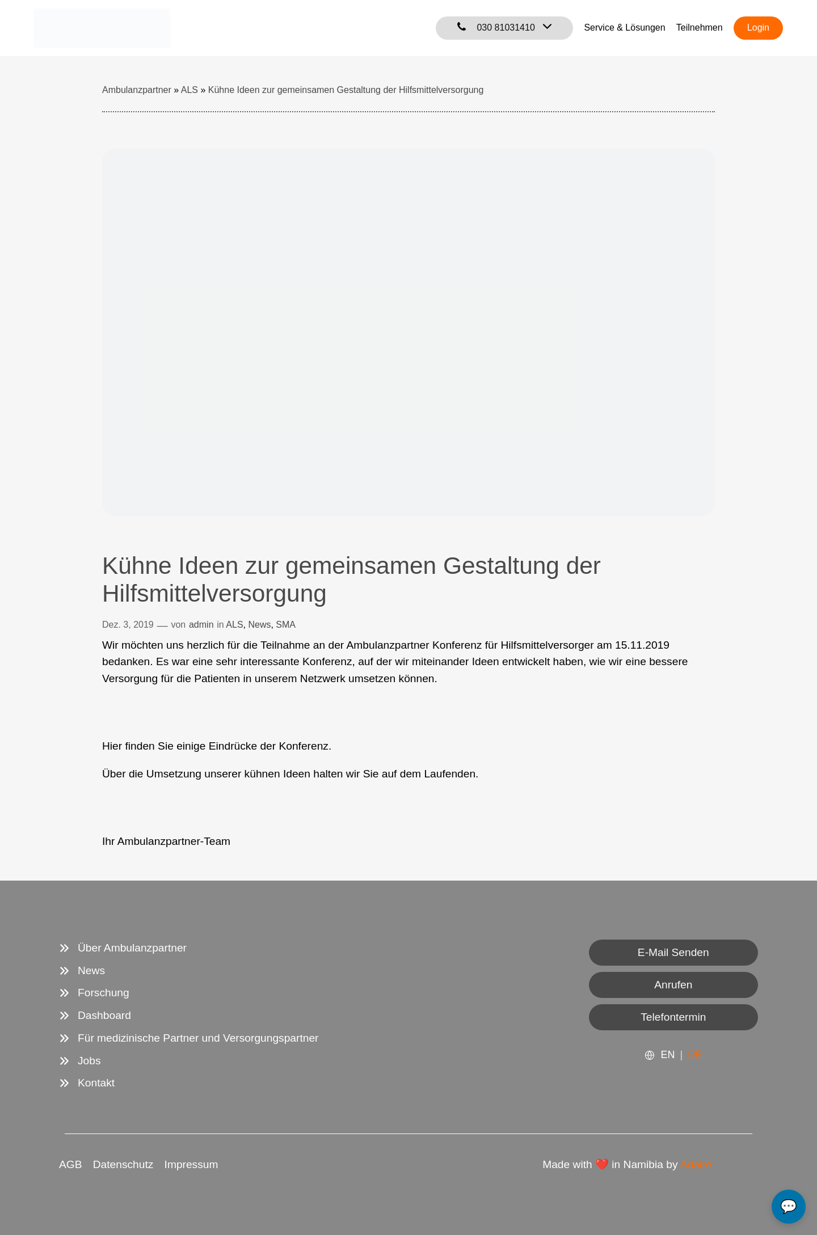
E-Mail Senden (673, 952)
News (259, 624)
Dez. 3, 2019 (128, 624)
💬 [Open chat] (788, 1206)
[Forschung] (94, 992)
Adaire (695, 1164)
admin (201, 624)
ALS (234, 624)
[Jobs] (80, 1060)
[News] (82, 970)
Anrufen (673, 985)
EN (667, 1054)
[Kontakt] (87, 1083)
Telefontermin (673, 1017)
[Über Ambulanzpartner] (123, 948)
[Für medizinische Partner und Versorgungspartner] (188, 1038)
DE (695, 1054)
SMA (286, 624)
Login (758, 27)
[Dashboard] (95, 1015)
